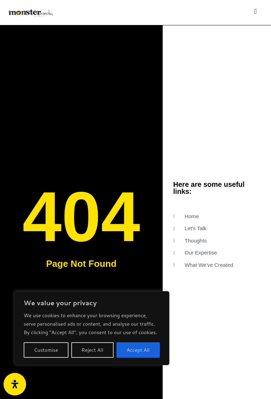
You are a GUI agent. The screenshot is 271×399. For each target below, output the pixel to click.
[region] (91, 328)
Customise (46, 350)
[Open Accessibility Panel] (15, 384)
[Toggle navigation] (255, 13)
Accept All (138, 350)
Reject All (92, 350)
